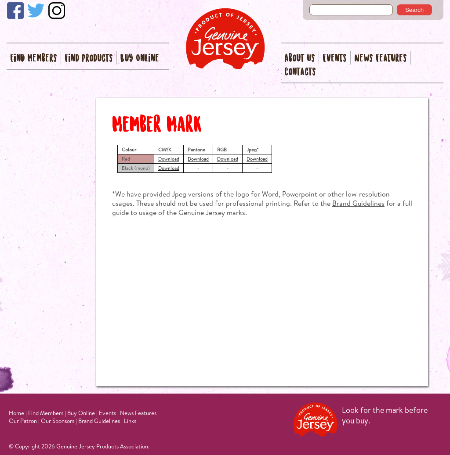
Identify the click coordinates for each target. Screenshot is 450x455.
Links (130, 421)
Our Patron (23, 421)
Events (335, 59)
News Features (380, 59)
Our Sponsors (57, 421)
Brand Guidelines (358, 203)
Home (16, 413)
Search (414, 10)
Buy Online (139, 59)
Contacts (300, 72)
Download (168, 159)
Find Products (89, 59)
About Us (299, 59)
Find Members (33, 59)
